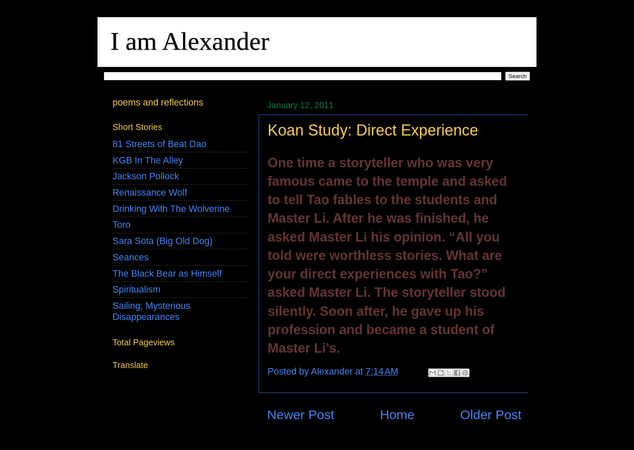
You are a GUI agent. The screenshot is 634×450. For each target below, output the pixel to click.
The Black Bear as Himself (167, 273)
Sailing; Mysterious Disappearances (151, 311)
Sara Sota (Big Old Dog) (163, 241)
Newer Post (300, 415)
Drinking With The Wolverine (171, 208)
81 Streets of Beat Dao (159, 144)
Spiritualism (137, 289)
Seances (131, 257)
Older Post (490, 415)
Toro (122, 224)
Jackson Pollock (146, 176)
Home (397, 415)
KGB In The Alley (148, 160)
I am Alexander (189, 41)
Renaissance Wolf (150, 192)
